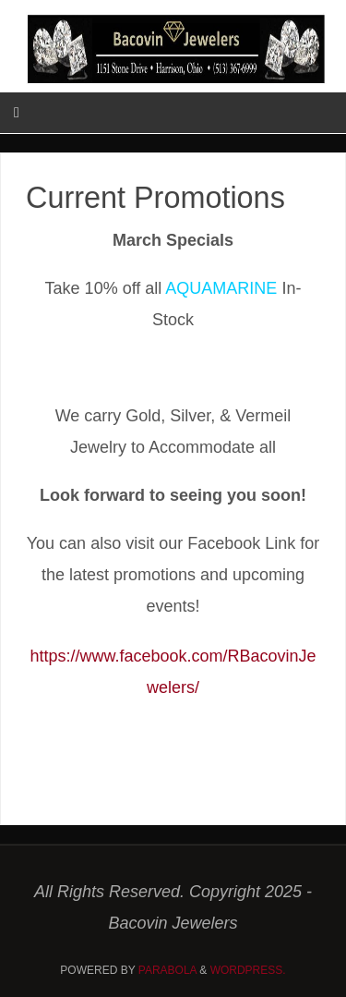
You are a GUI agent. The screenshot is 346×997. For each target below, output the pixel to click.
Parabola (167, 970)
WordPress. (248, 970)
